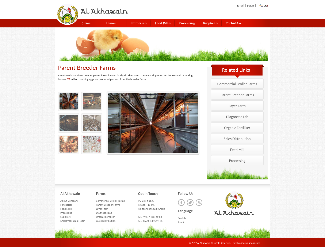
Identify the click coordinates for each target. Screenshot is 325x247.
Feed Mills (66, 208)
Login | (252, 5)
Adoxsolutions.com (250, 243)
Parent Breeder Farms (237, 95)
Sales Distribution (237, 138)
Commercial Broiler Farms (237, 84)
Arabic (181, 222)
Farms (111, 23)
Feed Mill (237, 149)
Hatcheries (66, 204)
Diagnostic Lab (237, 117)
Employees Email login (72, 220)
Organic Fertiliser (237, 128)
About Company (69, 200)
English (182, 218)
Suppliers (65, 216)
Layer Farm (237, 106)
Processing (237, 160)
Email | (242, 5)
